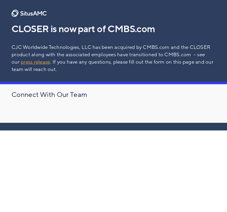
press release (35, 62)
